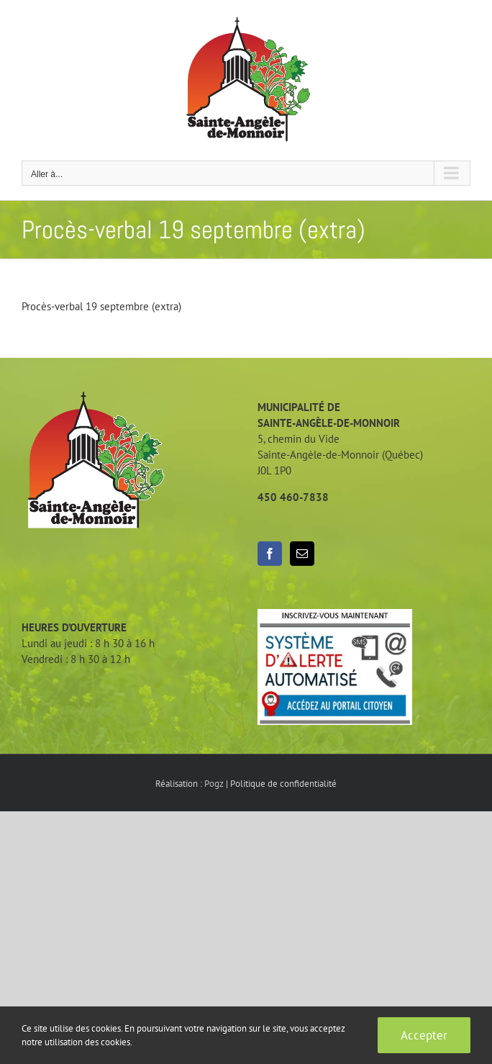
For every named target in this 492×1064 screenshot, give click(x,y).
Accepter (424, 1035)
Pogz (214, 783)
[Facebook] (270, 553)
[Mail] (302, 553)
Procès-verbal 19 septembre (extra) (101, 306)
